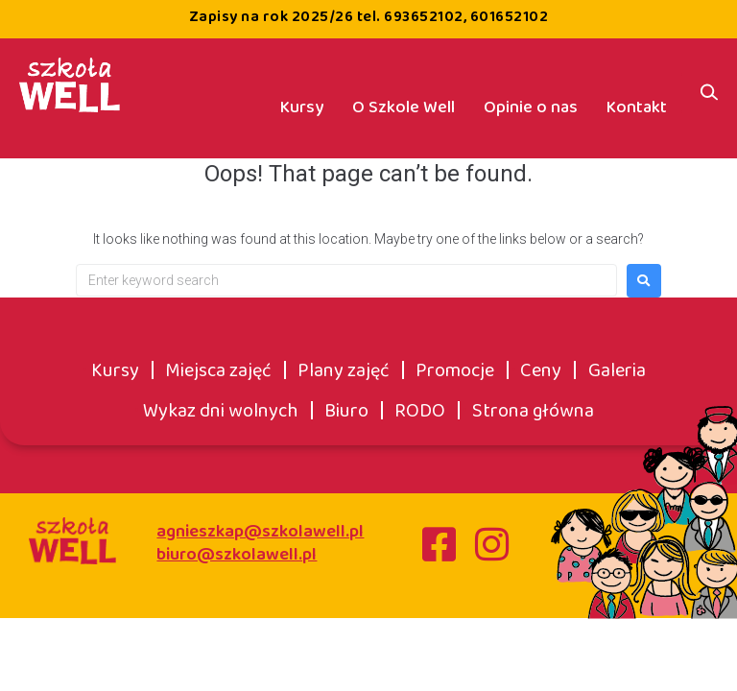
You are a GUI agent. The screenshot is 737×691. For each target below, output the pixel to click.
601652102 (509, 17)
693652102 (424, 17)
